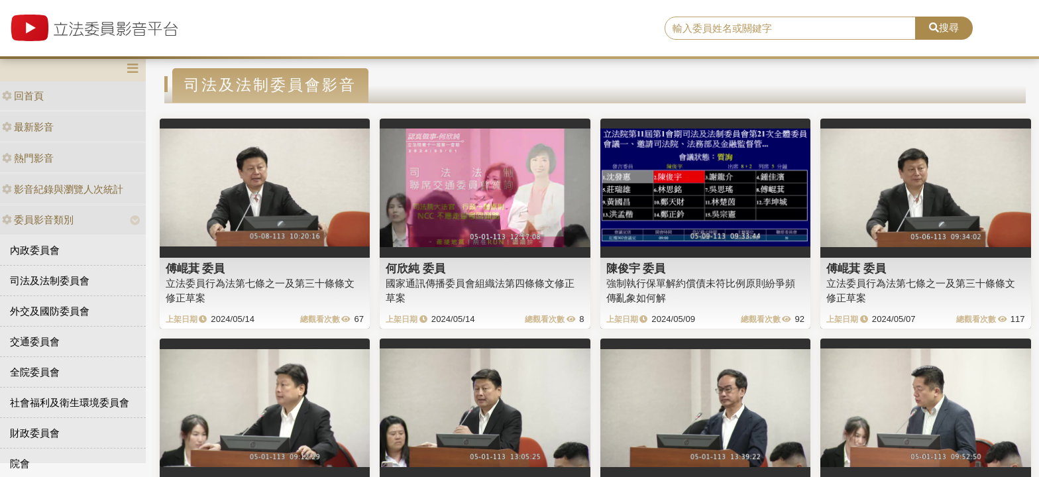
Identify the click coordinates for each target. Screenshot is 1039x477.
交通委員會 (35, 341)
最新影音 (28, 126)
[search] (790, 28)
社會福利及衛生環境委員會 (69, 402)
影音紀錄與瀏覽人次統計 (62, 189)
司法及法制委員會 (49, 280)
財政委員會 (35, 433)
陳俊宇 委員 (636, 268)
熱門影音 (28, 158)
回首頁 (23, 95)
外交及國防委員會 (49, 311)
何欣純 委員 (415, 268)
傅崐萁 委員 (195, 268)
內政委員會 (35, 250)
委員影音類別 (38, 219)
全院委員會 (35, 372)
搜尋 (944, 27)
